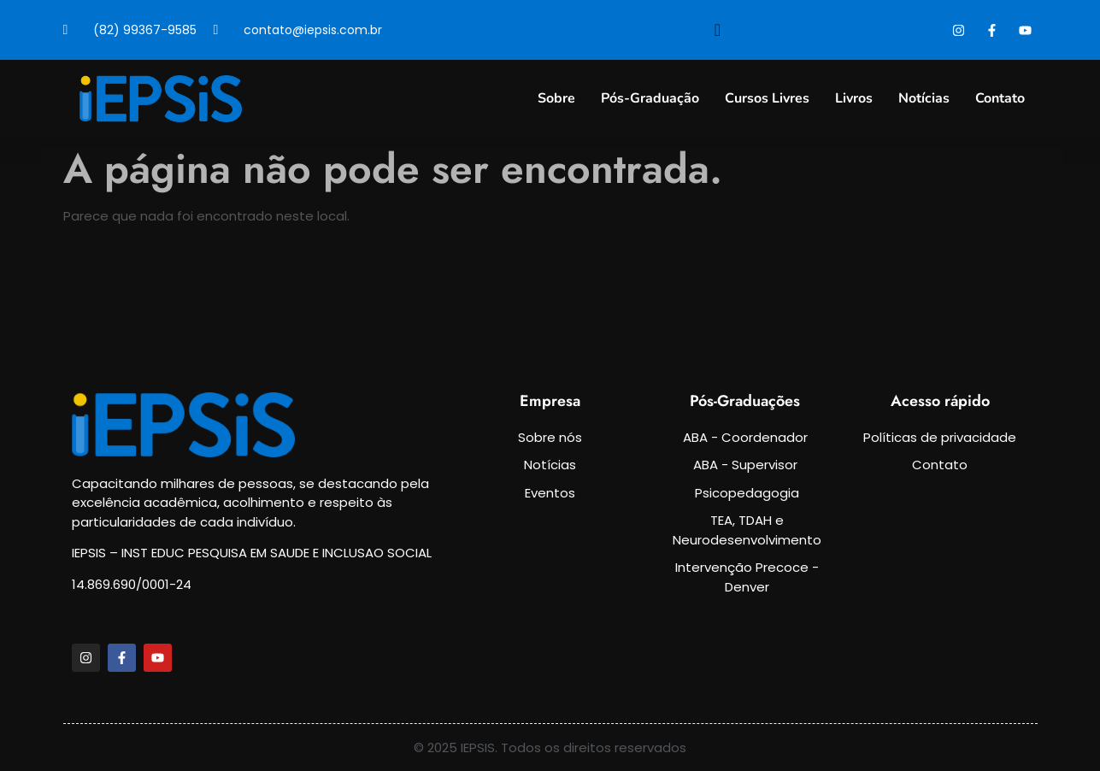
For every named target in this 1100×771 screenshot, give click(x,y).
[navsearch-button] (718, 30)
